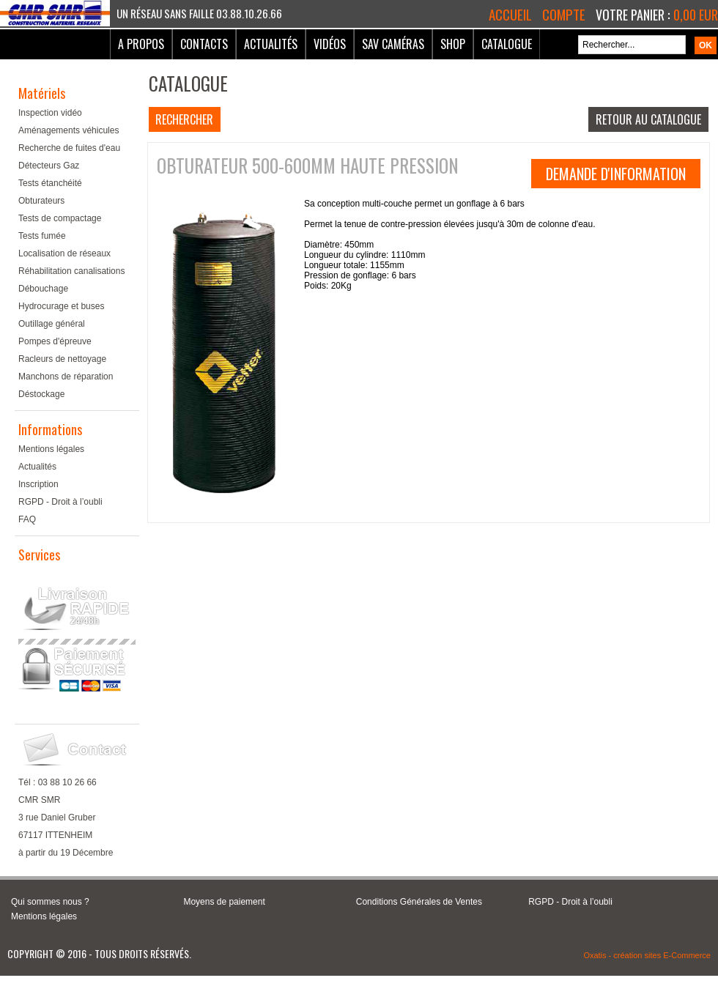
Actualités (270, 44)
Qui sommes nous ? (50, 902)
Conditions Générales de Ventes (419, 902)
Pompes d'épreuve (55, 341)
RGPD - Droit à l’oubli (60, 502)
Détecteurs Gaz (48, 165)
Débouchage (43, 288)
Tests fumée (42, 236)
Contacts (204, 44)
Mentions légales (51, 449)
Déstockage (41, 394)
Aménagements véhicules (68, 130)
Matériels (41, 93)
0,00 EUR (695, 14)
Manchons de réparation (65, 376)
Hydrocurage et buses (61, 306)
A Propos (141, 44)
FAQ (27, 519)
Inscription (38, 484)
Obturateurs (41, 201)
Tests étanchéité (50, 183)
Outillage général (51, 324)
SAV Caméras (393, 44)
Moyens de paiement (223, 902)
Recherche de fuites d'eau (69, 148)
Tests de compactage (59, 218)
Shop (452, 44)
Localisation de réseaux (64, 253)
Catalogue (506, 44)
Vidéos (330, 44)
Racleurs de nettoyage (62, 359)
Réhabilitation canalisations (71, 271)
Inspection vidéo (50, 113)
